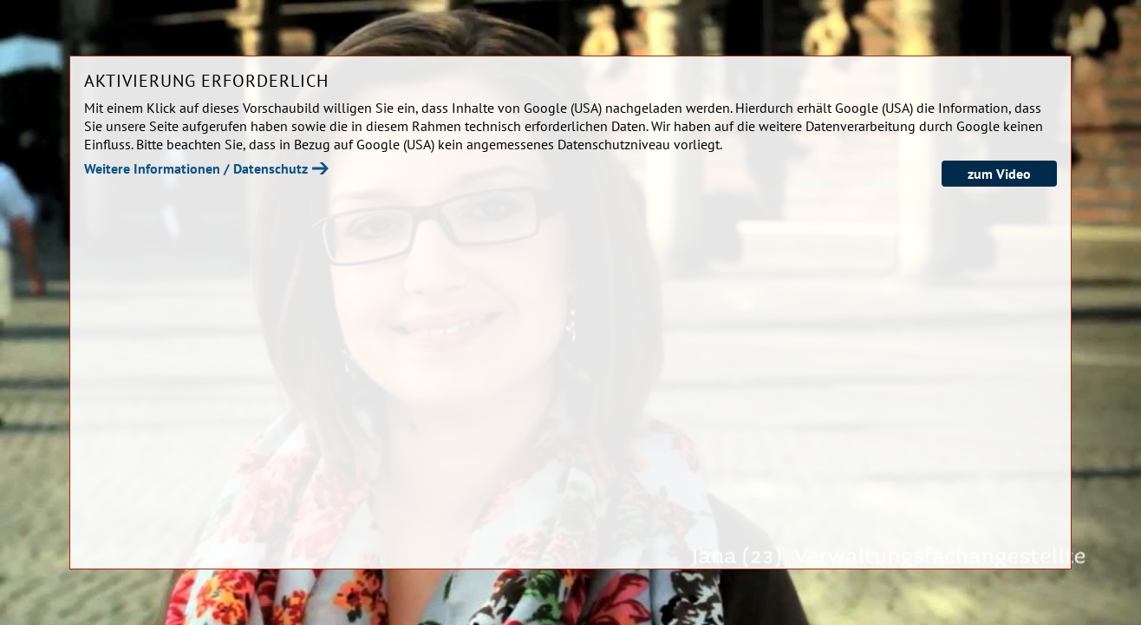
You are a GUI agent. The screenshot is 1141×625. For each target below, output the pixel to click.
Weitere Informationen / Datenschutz (196, 168)
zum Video (999, 173)
